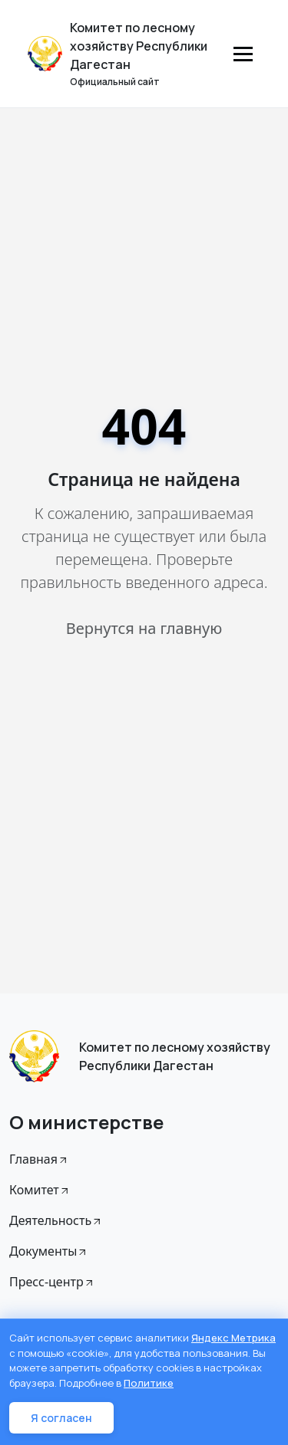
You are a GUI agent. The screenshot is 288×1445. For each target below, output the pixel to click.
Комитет (40, 1189)
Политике (149, 1383)
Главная (39, 1159)
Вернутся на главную (144, 628)
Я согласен (61, 1418)
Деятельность (56, 1220)
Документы (48, 1251)
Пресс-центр (52, 1281)
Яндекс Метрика (233, 1338)
